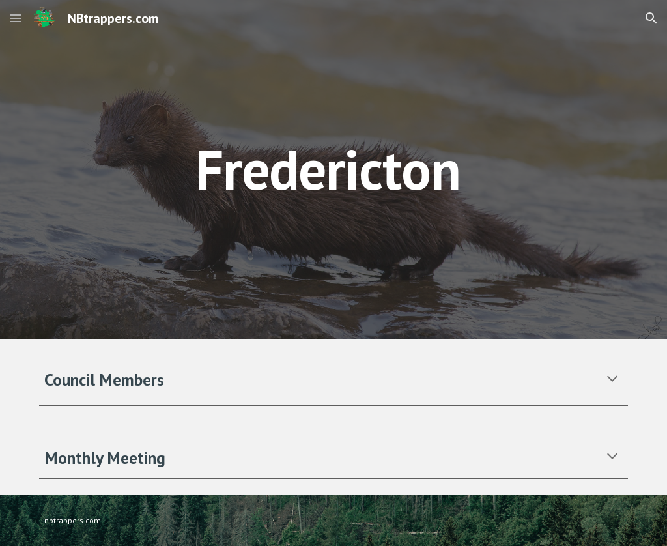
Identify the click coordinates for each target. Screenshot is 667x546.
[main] (384, 169)
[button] (15, 18)
